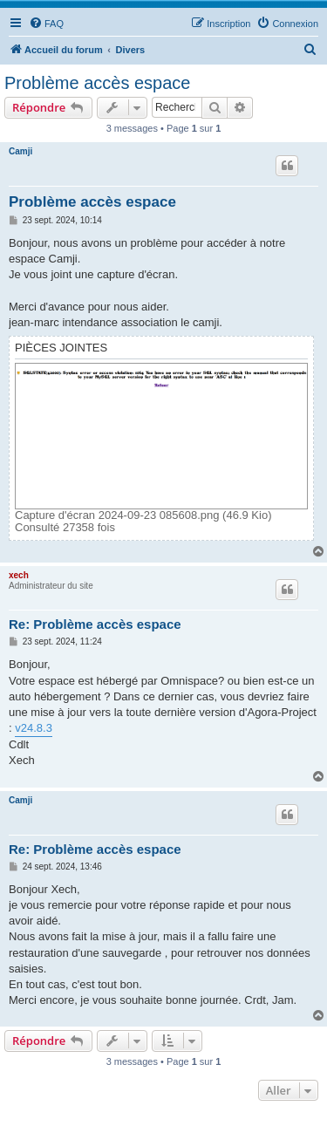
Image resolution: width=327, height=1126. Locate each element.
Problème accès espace (97, 82)
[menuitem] (46, 23)
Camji (20, 151)
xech (19, 575)
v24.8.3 (33, 727)
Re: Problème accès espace (95, 624)
